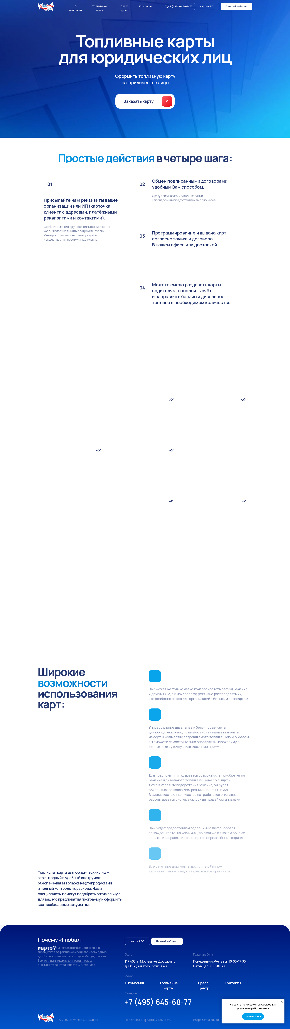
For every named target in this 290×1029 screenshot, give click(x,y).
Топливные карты (51, 627)
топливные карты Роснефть (138, 559)
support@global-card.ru (123, 569)
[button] (167, 101)
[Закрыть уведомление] (282, 1001)
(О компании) (115, 550)
